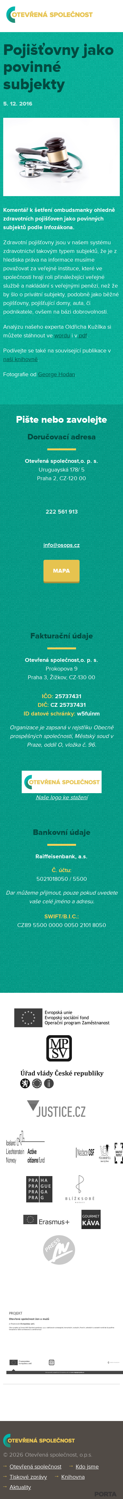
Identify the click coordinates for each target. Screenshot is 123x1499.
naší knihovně (20, 359)
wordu (62, 335)
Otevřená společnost (35, 1466)
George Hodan (56, 374)
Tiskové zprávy (28, 1476)
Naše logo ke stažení (62, 797)
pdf (82, 335)
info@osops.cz (61, 545)
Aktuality (20, 1487)
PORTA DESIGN (106, 1494)
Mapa (61, 570)
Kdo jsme (87, 1466)
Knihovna (73, 1476)
